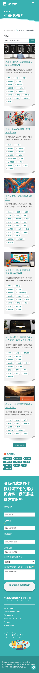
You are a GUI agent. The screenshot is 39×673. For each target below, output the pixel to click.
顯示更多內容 (20, 445)
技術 (24, 78)
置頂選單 (21, 148)
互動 (17, 225)
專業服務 (10, 81)
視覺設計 (26, 98)
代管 (27, 363)
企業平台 (10, 91)
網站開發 (10, 88)
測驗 (17, 222)
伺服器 (10, 95)
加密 (25, 225)
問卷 (25, 215)
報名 (9, 222)
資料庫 (10, 85)
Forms (10, 212)
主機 (19, 363)
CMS (9, 353)
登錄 (25, 222)
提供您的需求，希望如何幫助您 (19, 567)
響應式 (20, 155)
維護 (9, 101)
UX (9, 78)
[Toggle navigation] (33, 3)
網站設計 (19, 85)
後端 (17, 98)
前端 (18, 95)
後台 (9, 98)
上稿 (17, 353)
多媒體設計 (22, 91)
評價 (9, 225)
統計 (27, 219)
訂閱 (17, 215)
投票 (26, 212)
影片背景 (10, 155)
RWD (9, 145)
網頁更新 (18, 306)
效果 (18, 165)
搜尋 (32, 40)
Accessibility (12, 158)
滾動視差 (10, 152)
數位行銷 (10, 242)
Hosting (21, 88)
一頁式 (18, 145)
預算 (20, 289)
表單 (9, 215)
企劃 (16, 78)
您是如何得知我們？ (13, 557)
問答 (9, 219)
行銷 (27, 229)
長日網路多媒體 (9, 30)
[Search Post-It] (16, 41)
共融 (20, 299)
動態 (26, 165)
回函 (18, 212)
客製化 (27, 95)
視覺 (20, 81)
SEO (9, 286)
